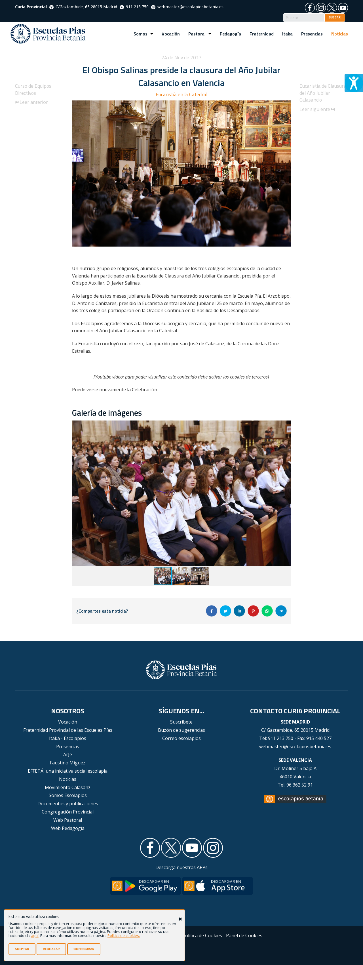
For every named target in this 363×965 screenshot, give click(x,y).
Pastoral (197, 33)
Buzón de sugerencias (181, 730)
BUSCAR (335, 17)
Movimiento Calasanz (67, 787)
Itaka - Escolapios (67, 738)
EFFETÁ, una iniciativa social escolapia (67, 771)
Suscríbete (181, 722)
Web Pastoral (67, 820)
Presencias (312, 33)
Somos (140, 33)
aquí (35, 935)
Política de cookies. (123, 935)
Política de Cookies (202, 935)
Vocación (171, 33)
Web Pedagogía (68, 828)
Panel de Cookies (244, 935)
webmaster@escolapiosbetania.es (187, 6)
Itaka (287, 33)
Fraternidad (262, 33)
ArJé (67, 754)
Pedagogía (230, 33)
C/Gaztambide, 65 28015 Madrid (83, 6)
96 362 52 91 (299, 785)
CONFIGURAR (83, 949)
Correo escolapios (181, 738)
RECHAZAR (51, 949)
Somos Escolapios (68, 795)
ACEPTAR (22, 949)
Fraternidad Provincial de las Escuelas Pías (67, 730)
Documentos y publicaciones (67, 803)
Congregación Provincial (68, 812)
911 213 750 (134, 6)
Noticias (339, 33)
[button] (285, 425)
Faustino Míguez (67, 763)
